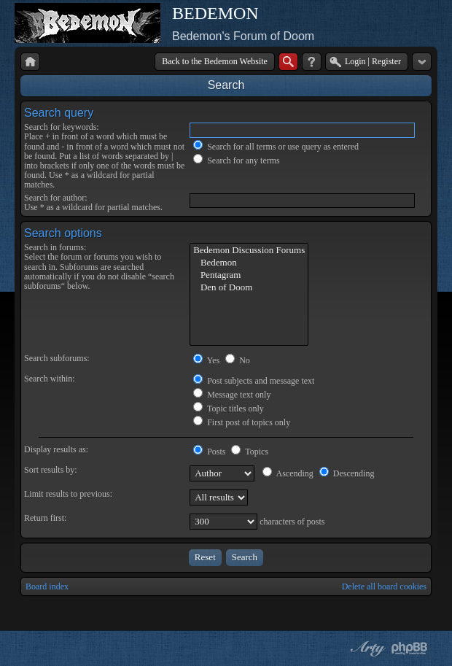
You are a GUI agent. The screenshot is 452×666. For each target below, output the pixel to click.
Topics (249, 451)
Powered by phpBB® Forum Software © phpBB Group (410, 648)
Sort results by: (50, 470)
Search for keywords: (61, 127)
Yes (206, 360)
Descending (347, 473)
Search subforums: (57, 358)
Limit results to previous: (68, 494)
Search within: (49, 378)
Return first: (45, 518)
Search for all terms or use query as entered (276, 147)
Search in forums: (55, 247)
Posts (209, 451)
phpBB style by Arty (366, 648)
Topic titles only (228, 408)
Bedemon (249, 263)
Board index (47, 586)
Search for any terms (236, 160)
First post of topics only (241, 422)
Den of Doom (249, 288)
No (237, 360)
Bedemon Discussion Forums (249, 250)
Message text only (231, 395)
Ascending (287, 473)
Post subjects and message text (253, 381)
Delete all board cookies (384, 586)
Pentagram (249, 275)
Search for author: (55, 198)
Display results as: (56, 449)
